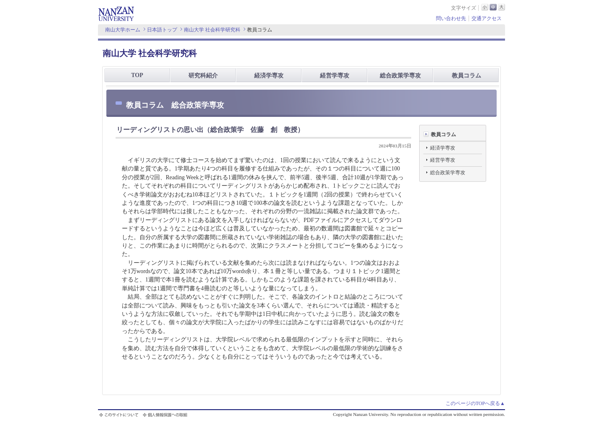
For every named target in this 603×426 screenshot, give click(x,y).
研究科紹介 (203, 75)
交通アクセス (487, 18)
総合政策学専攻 (400, 75)
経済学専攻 (268, 75)
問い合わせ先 (451, 18)
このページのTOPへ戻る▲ (475, 403)
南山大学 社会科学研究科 (212, 30)
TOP (137, 75)
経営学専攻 (334, 75)
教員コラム (466, 75)
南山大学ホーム (122, 30)
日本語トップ (162, 30)
